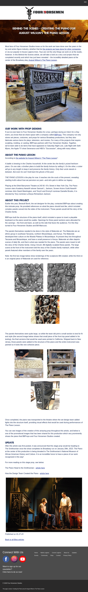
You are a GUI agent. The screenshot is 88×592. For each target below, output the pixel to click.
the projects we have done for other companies (62, 49)
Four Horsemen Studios (44, 13)
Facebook (6, 559)
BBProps (58, 135)
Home (36, 552)
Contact (58, 555)
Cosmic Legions (56, 552)
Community (44, 555)
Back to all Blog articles (14, 540)
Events (36, 555)
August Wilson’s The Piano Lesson (42, 60)
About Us (66, 552)
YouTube (22, 559)
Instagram (14, 559)
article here (40, 468)
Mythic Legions (45, 552)
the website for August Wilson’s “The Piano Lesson (36, 158)
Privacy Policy (67, 555)
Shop (51, 555)
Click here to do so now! (12, 572)
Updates (74, 552)
